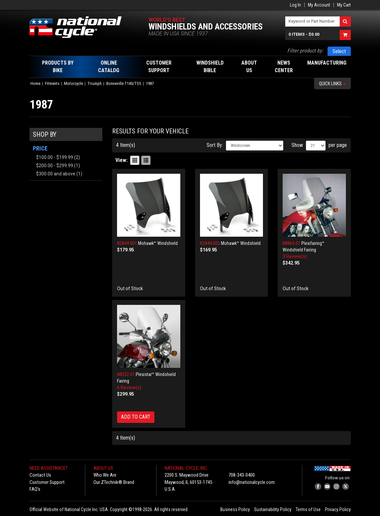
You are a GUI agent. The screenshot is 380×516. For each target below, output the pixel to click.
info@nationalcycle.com (252, 482)
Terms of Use (308, 509)
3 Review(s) (295, 256)
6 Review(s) (129, 387)
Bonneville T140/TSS (123, 83)
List (145, 160)
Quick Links (332, 83)
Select (339, 51)
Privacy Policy (338, 509)
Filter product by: (305, 51)
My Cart (344, 5)
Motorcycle (73, 83)
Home (35, 83)
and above (55, 173)
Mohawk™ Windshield (158, 243)
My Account (319, 5)
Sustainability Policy (272, 509)
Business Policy (235, 509)
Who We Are (104, 475)
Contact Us (40, 475)
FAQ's (35, 489)
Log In (295, 5)
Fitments (52, 83)
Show (297, 145)
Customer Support (47, 482)
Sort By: (215, 145)
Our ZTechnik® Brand (113, 482)
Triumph (95, 83)
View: (121, 160)
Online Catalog (108, 66)
